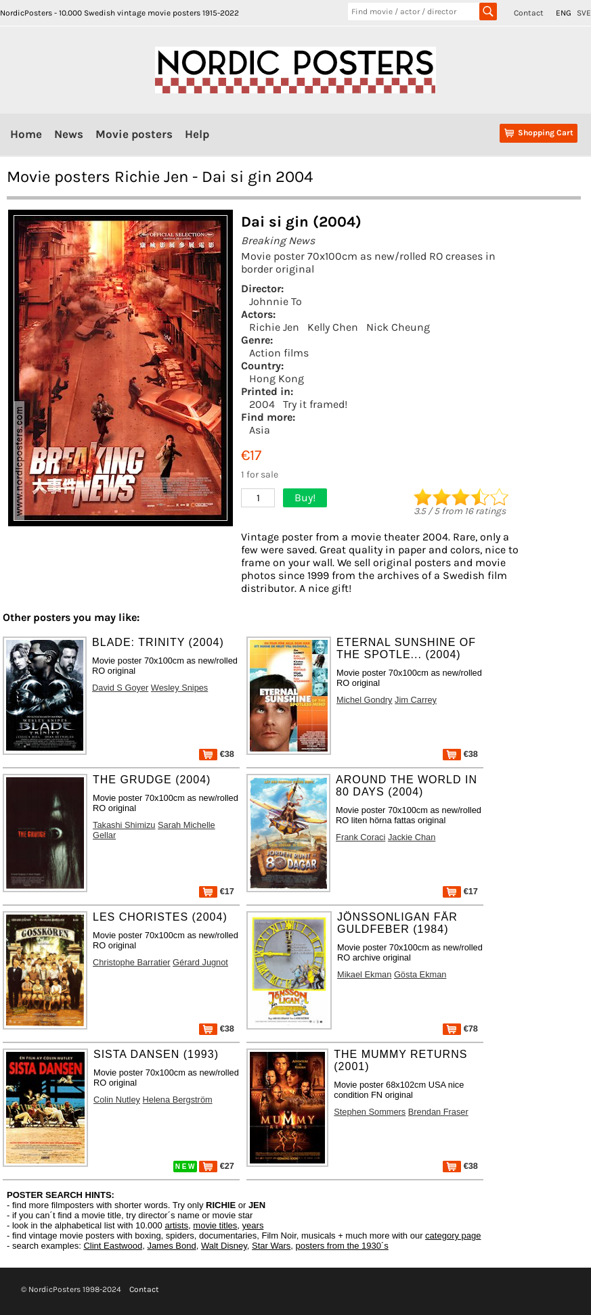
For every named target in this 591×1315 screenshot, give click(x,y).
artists (176, 1225)
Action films (279, 352)
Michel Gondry (364, 700)
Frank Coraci (360, 837)
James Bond (171, 1246)
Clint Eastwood (112, 1246)
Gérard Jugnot (200, 962)
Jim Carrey (416, 700)
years (253, 1225)
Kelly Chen (332, 327)
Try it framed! (315, 404)
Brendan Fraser (438, 1112)
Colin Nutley (116, 1099)
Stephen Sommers (370, 1112)
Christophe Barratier (132, 962)
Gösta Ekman (420, 974)
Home (26, 134)
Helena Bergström (178, 1099)
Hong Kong (276, 378)
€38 (216, 754)
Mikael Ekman (364, 974)
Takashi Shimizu (124, 825)
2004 (262, 404)
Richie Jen (274, 327)
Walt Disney (224, 1246)
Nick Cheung (398, 327)
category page (453, 1235)
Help (197, 134)
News (68, 134)
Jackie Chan (411, 837)
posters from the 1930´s (342, 1246)
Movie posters (134, 134)
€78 (460, 1028)
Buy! (304, 497)
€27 (216, 1166)
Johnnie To (275, 301)
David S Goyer (120, 688)
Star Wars (271, 1246)
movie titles (215, 1225)
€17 (216, 891)
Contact (529, 13)
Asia (259, 429)
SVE (584, 13)
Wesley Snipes (179, 688)
